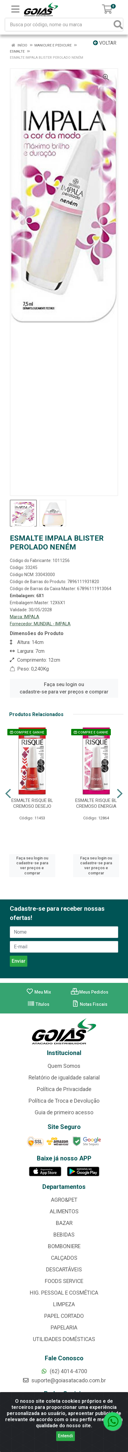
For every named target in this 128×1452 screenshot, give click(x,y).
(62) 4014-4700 (64, 1371)
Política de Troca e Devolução (64, 1101)
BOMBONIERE (64, 1246)
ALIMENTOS (64, 1211)
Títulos (38, 1004)
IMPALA (31, 616)
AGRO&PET (64, 1200)
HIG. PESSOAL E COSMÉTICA (64, 1293)
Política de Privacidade (64, 1089)
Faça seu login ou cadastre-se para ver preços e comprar (64, 688)
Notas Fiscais (89, 1004)
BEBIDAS (64, 1235)
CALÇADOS (64, 1258)
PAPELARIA (64, 1328)
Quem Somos (64, 1066)
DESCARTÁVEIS (64, 1269)
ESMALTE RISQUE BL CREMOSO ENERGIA (96, 803)
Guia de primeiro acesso (64, 1112)
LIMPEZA (64, 1304)
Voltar (104, 43)
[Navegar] (8, 794)
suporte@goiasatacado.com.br (64, 1380)
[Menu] (15, 9)
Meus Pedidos (89, 992)
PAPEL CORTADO (64, 1316)
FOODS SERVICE (64, 1281)
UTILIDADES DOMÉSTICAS (64, 1339)
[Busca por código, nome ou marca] (59, 24)
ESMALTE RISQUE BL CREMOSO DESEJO (32, 803)
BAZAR (64, 1223)
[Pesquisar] (118, 24)
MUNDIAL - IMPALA (52, 623)
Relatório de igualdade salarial (64, 1078)
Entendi (65, 1435)
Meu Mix (38, 992)
